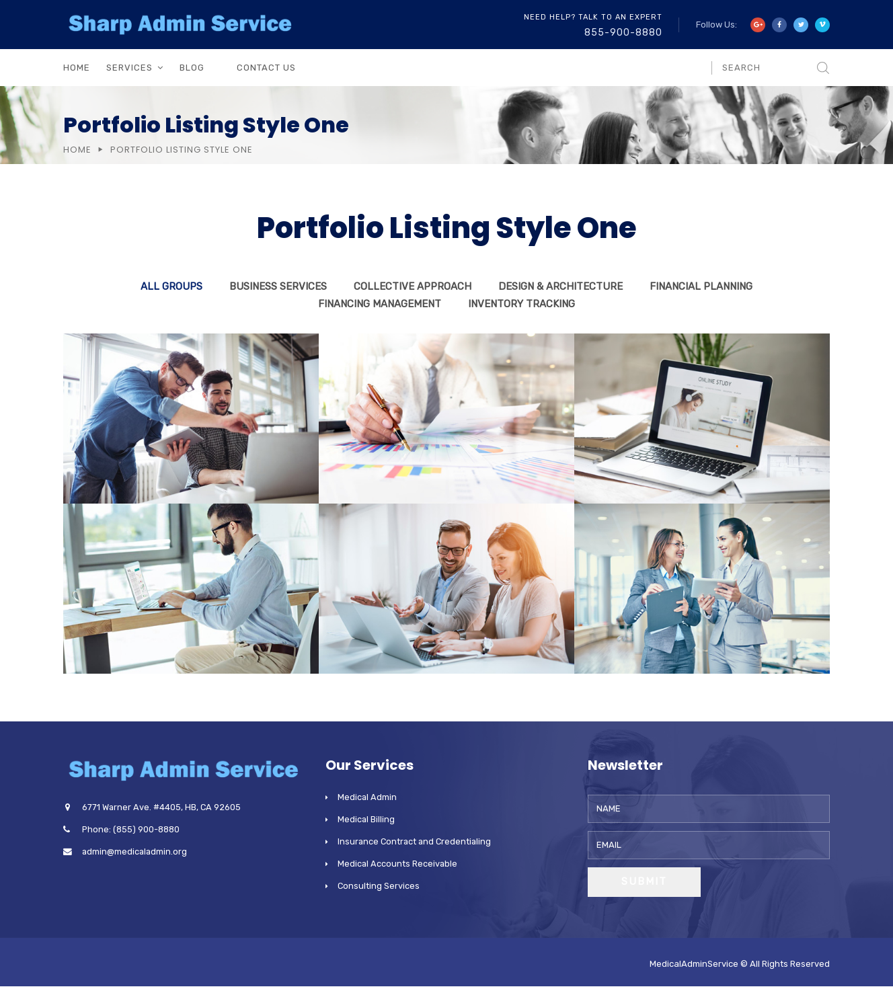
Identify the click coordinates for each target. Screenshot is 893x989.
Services (129, 68)
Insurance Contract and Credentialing (414, 841)
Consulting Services (379, 886)
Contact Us (266, 68)
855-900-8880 (623, 32)
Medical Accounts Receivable (397, 864)
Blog (192, 68)
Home (76, 68)
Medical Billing (366, 819)
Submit (644, 881)
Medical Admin (367, 797)
